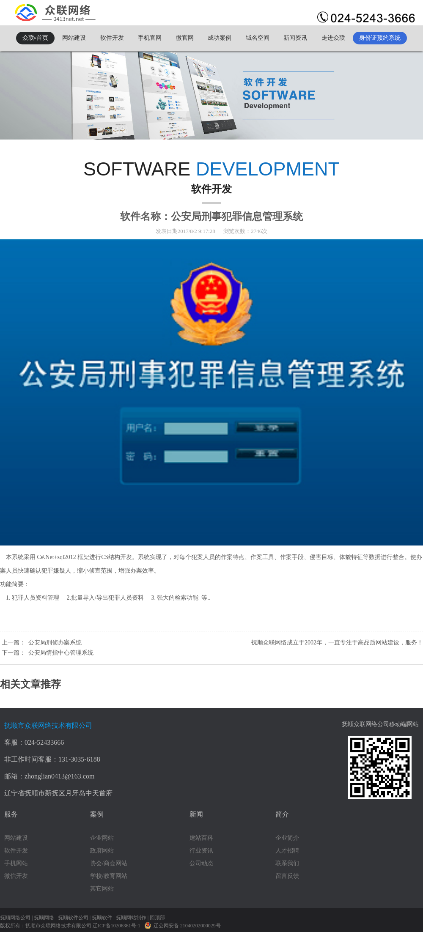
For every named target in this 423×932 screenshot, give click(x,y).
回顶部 (157, 918)
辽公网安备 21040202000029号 (182, 925)
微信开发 (16, 876)
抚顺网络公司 (15, 918)
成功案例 (219, 38)
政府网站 (102, 850)
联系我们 (287, 863)
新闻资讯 (295, 38)
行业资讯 (201, 850)
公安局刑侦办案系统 (55, 642)
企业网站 (102, 838)
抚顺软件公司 (73, 918)
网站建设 (74, 38)
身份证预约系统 (380, 38)
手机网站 (16, 863)
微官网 (185, 38)
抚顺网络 (44, 918)
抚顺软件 (102, 918)
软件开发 (112, 38)
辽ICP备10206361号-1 (117, 926)
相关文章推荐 (30, 684)
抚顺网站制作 (131, 918)
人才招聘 (287, 850)
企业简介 (287, 838)
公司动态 (201, 863)
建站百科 (201, 838)
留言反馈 (287, 876)
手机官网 (150, 38)
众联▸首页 (35, 38)
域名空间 (257, 38)
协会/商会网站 (108, 863)
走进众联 (333, 38)
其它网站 (102, 888)
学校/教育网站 (108, 876)
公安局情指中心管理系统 (60, 653)
